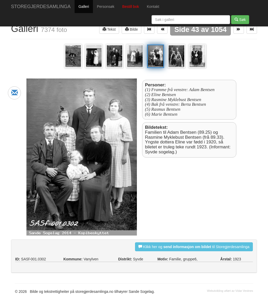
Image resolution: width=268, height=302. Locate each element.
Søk (240, 19)
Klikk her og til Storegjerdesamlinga (193, 246)
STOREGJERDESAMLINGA (41, 6)
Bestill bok (130, 6)
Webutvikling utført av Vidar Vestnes (230, 290)
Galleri (84, 6)
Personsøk (105, 6)
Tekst (109, 29)
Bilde (131, 29)
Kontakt (153, 6)
